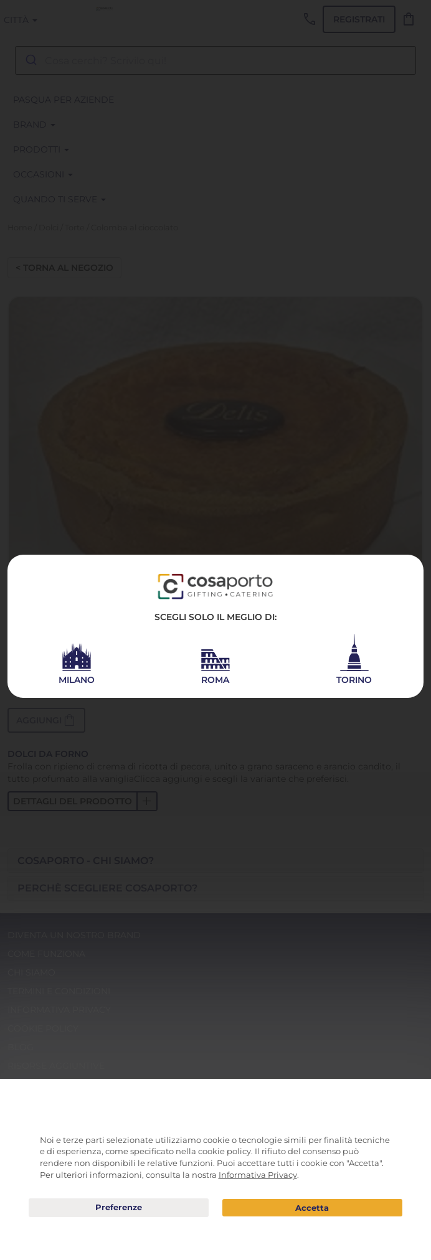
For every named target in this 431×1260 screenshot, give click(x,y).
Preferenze (119, 1207)
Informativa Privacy (258, 1175)
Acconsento (312, 1208)
